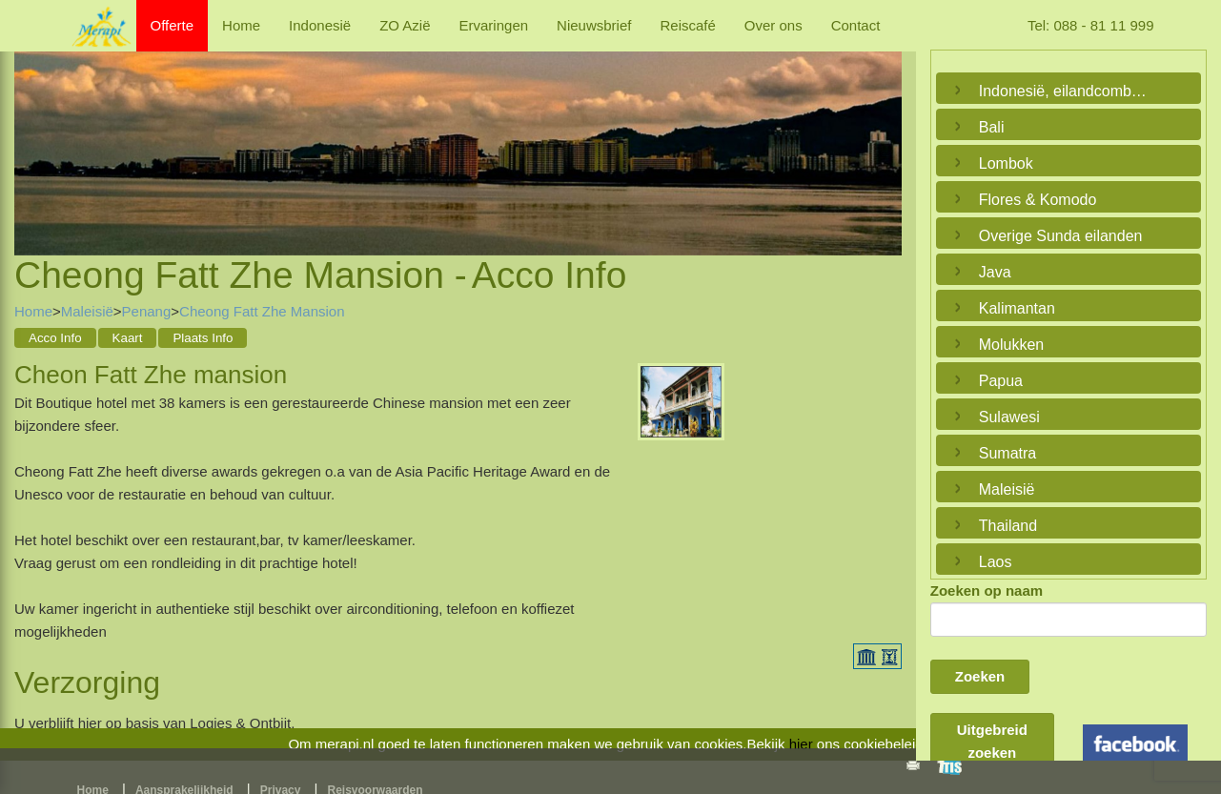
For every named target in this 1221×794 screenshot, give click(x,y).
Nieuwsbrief (594, 25)
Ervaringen (494, 25)
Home (241, 25)
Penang (147, 311)
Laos (995, 562)
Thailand (1008, 526)
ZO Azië (404, 25)
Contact (856, 25)
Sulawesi (1009, 417)
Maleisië (87, 311)
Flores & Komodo (1038, 200)
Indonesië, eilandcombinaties (1064, 91)
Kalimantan (1017, 308)
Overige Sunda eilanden (1061, 236)
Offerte (172, 25)
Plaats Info (203, 338)
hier (801, 744)
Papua (1001, 381)
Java (995, 272)
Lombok (1006, 163)
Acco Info (55, 338)
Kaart (127, 338)
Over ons (773, 25)
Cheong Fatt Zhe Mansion (261, 311)
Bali (992, 127)
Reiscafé (687, 25)
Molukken (1011, 344)
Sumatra (1007, 453)
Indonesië (320, 25)
